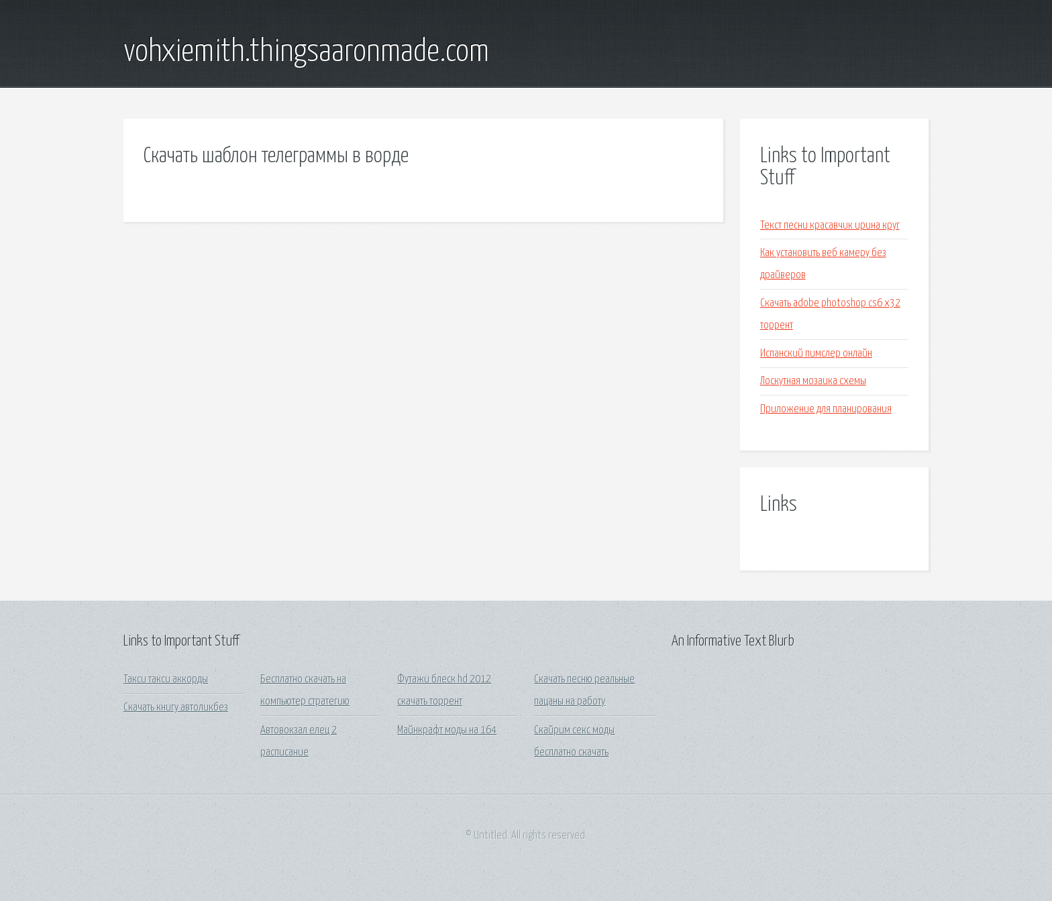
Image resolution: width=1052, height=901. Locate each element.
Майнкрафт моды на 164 (446, 730)
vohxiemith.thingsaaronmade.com (306, 52)
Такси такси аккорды (165, 679)
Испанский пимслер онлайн (816, 353)
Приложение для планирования (826, 409)
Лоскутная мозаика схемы (813, 381)
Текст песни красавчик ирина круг (830, 225)
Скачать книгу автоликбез (175, 707)
